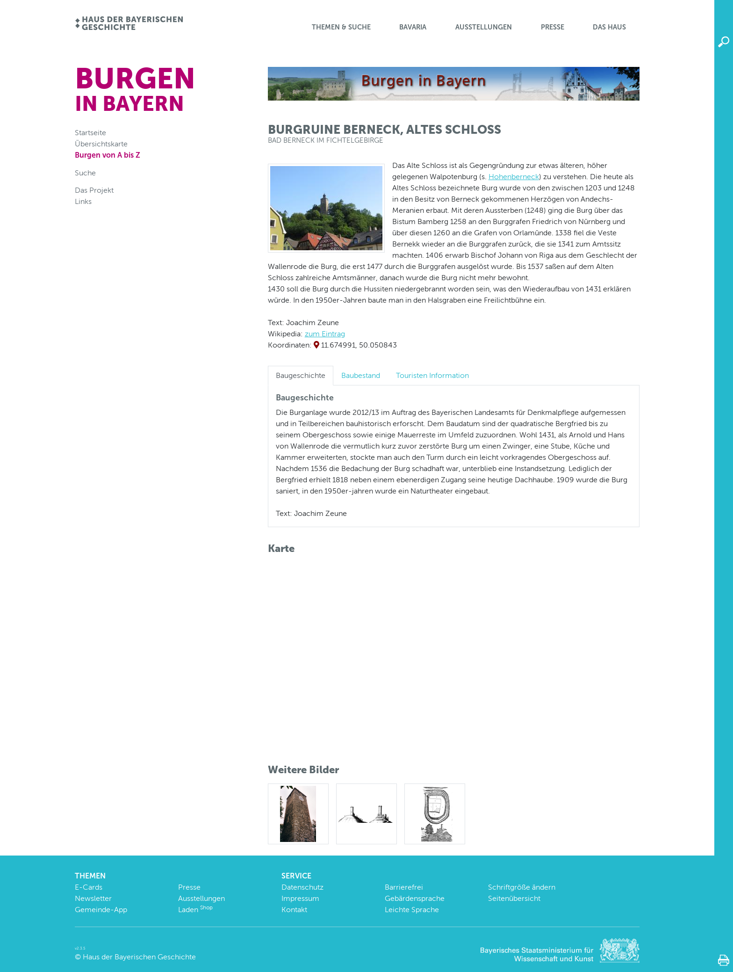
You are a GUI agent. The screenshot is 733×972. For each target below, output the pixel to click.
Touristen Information (432, 375)
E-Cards (88, 887)
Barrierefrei (404, 887)
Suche (85, 173)
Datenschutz (302, 887)
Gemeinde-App (101, 910)
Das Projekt (94, 190)
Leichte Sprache (412, 910)
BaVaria (412, 27)
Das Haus (609, 27)
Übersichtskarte (101, 144)
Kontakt (294, 910)
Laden (195, 910)
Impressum (300, 898)
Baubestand (360, 375)
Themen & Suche (341, 27)
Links (83, 201)
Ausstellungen (483, 27)
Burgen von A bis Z (107, 155)
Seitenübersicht (514, 898)
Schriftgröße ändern (521, 887)
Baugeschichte (300, 375)
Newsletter (93, 898)
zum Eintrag (325, 334)
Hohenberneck (514, 177)
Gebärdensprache (415, 898)
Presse (552, 27)
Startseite (90, 133)
